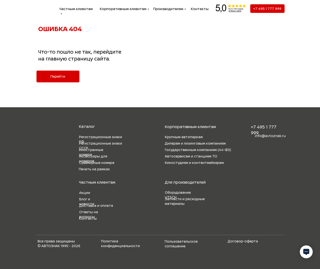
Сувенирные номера (96, 162)
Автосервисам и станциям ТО (191, 156)
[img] (43, 9)
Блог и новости (86, 201)
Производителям (168, 8)
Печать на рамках (94, 169)
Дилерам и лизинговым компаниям (195, 143)
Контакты (200, 8)
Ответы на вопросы (88, 214)
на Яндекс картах (235, 11)
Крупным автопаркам (184, 136)
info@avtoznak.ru (270, 135)
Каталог (87, 126)
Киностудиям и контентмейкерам (194, 162)
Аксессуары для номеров (93, 158)
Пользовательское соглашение (181, 243)
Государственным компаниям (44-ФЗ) (198, 149)
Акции (84, 192)
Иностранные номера (91, 152)
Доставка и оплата (96, 205)
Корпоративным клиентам (123, 8)
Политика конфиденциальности (120, 243)
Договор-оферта (243, 241)
